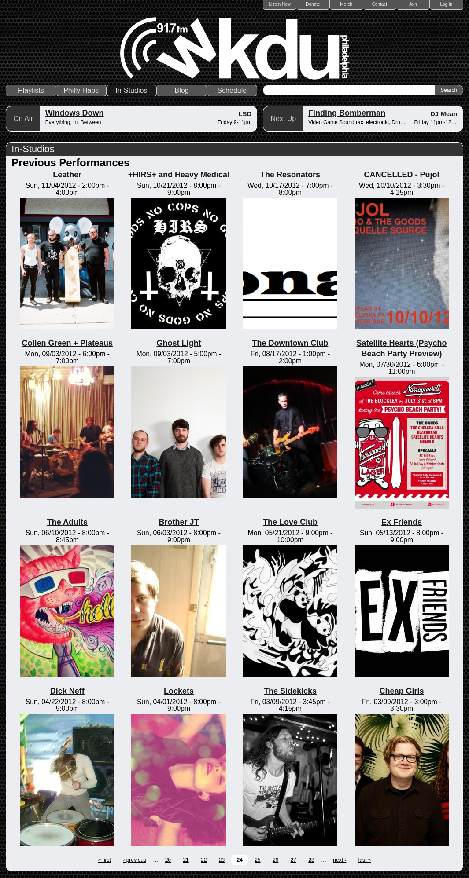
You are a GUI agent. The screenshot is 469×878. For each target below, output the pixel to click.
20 (168, 860)
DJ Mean (444, 113)
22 (204, 860)
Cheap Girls (402, 691)
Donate (313, 4)
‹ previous (134, 860)
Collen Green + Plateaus (67, 343)
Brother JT (179, 522)
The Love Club (290, 522)
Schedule (232, 90)
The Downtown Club (290, 343)
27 (293, 860)
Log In (446, 4)
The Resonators (290, 174)
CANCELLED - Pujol (401, 174)
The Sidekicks (290, 691)
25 (257, 860)
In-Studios (131, 90)
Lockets (179, 691)
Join (413, 4)
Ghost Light (178, 343)
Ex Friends (401, 522)
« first (104, 860)
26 (275, 860)
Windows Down (74, 113)
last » (364, 860)
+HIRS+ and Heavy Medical (178, 174)
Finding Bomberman (346, 113)
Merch (346, 4)
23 (222, 860)
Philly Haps (81, 90)
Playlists (31, 90)
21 (185, 860)
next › (339, 860)
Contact (379, 4)
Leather (67, 174)
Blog (182, 90)
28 (311, 860)
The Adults (67, 522)
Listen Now (280, 4)
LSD (244, 113)
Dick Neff (67, 691)
